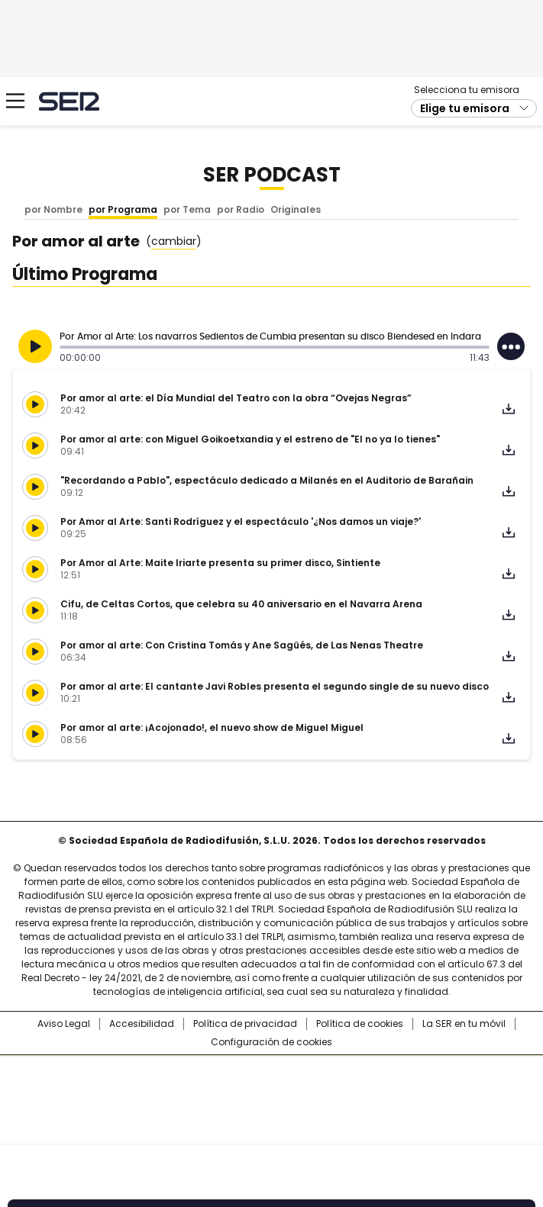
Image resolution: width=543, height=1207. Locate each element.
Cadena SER (69, 101)
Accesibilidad (141, 1024)
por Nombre (53, 209)
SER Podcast (272, 174)
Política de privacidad (245, 1024)
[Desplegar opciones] (511, 346)
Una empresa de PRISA (272, 1090)
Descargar (508, 409)
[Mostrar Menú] (15, 100)
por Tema (187, 209)
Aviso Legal (63, 1024)
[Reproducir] (35, 346)
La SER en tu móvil (464, 1024)
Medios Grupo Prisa (272, 1127)
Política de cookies (359, 1024)
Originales (295, 209)
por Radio (240, 209)
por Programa (123, 209)
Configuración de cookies (271, 1042)
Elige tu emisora (464, 108)
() (174, 241)
